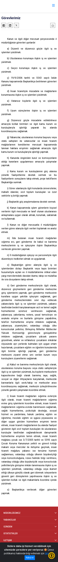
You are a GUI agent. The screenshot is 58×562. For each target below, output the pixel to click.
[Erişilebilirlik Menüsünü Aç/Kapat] (51, 555)
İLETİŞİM (7, 540)
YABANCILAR (9, 520)
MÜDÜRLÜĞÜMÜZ (11, 513)
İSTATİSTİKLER (10, 533)
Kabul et (30, 557)
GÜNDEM (7, 526)
